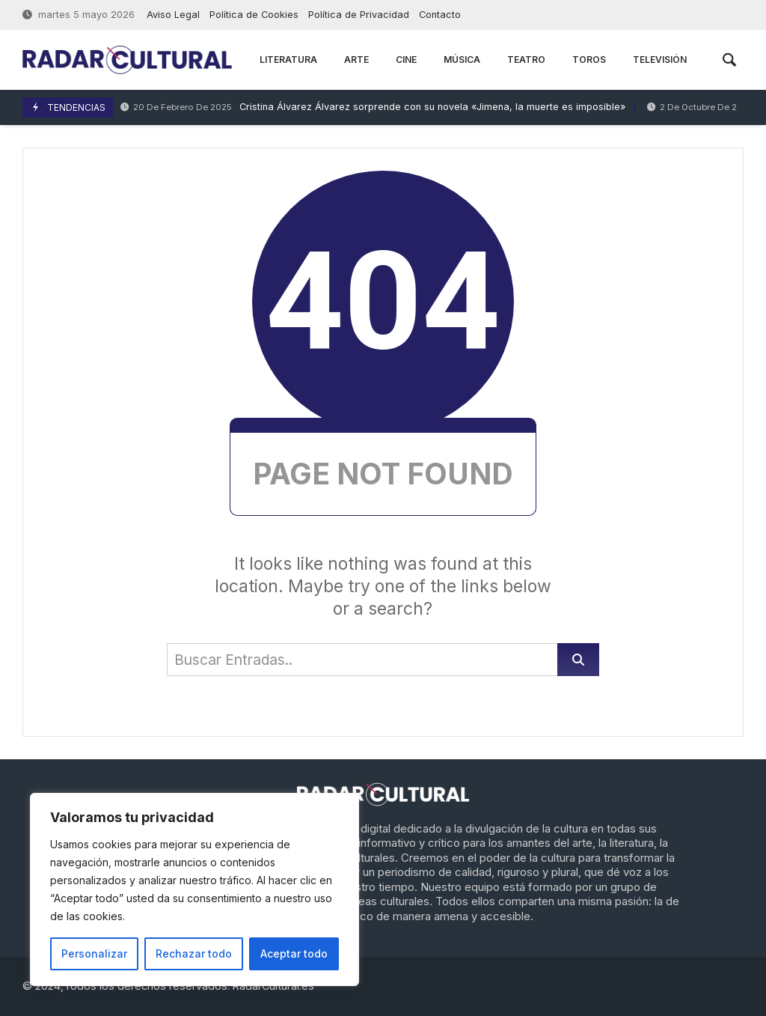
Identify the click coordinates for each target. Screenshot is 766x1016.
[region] (194, 889)
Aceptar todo (294, 953)
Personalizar (94, 953)
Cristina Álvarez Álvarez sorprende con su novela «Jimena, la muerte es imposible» (372, 107)
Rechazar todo (194, 953)
